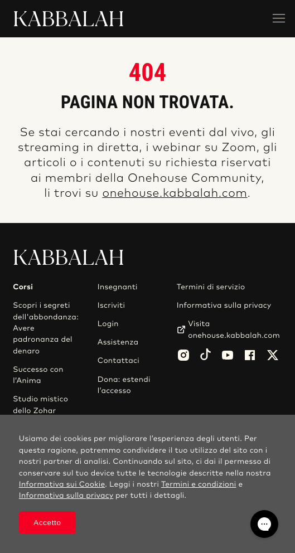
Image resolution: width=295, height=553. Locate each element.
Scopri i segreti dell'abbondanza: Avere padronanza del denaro (46, 328)
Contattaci (118, 361)
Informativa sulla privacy (224, 305)
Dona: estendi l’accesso (124, 385)
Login (108, 324)
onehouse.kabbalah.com (174, 194)
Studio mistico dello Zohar (40, 404)
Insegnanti (118, 287)
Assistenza (118, 342)
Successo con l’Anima (38, 375)
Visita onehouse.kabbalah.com (234, 329)
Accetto (47, 522)
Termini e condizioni (198, 484)
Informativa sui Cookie (62, 484)
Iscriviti (111, 305)
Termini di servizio (211, 287)
